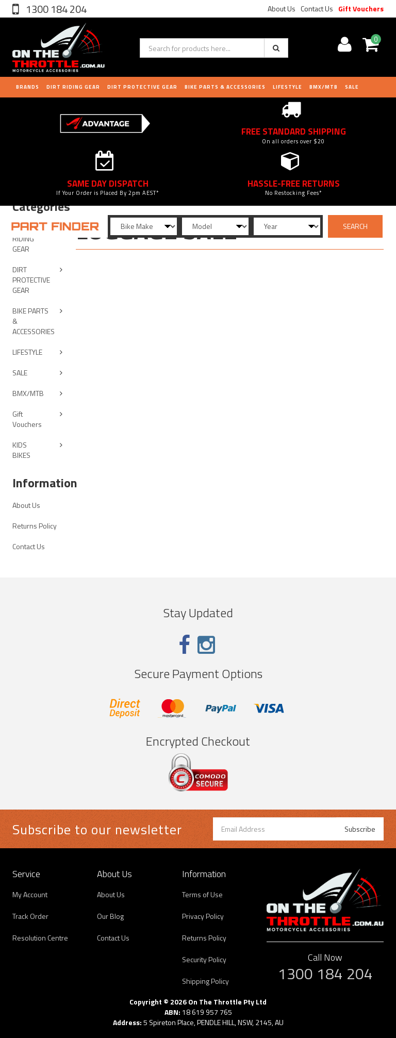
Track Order (30, 916)
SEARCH (355, 226)
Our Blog (110, 916)
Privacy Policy (203, 916)
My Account (29, 894)
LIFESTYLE (287, 87)
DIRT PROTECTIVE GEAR (142, 87)
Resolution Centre (40, 937)
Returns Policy (34, 525)
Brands (27, 87)
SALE (19, 372)
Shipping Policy (205, 981)
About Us (281, 8)
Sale (352, 87)
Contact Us (317, 8)
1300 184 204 (55, 9)
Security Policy (204, 959)
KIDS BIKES (21, 449)
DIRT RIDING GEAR (73, 87)
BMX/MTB (323, 87)
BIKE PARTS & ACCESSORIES (225, 87)
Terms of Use (202, 894)
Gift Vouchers (361, 8)
